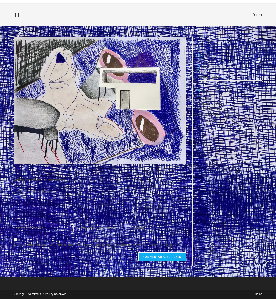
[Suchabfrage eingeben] (230, 41)
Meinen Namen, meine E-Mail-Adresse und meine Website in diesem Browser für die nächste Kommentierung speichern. (98, 245)
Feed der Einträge (210, 104)
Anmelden (205, 99)
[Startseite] (253, 15)
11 (260, 15)
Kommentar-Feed (210, 109)
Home (258, 294)
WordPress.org (208, 114)
